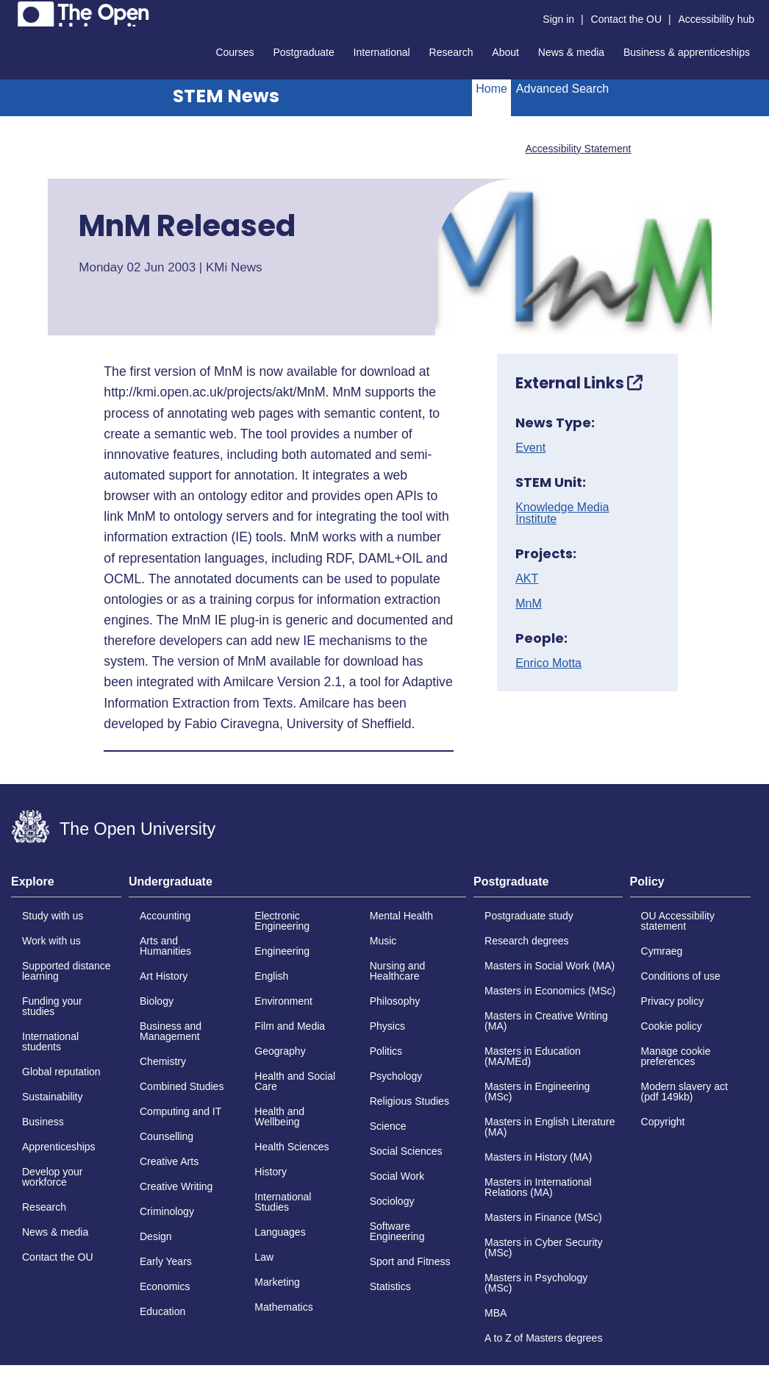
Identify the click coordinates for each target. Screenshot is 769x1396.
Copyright (663, 1122)
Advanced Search (562, 88)
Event (530, 448)
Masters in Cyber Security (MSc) (543, 1247)
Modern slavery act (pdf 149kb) (684, 1091)
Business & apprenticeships (686, 52)
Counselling (166, 1136)
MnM (528, 604)
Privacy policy (672, 1001)
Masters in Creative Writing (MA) (546, 1021)
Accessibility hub (717, 19)
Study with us (52, 916)
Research (451, 52)
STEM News (226, 96)
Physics (387, 1026)
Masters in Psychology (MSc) (535, 1283)
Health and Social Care (294, 1081)
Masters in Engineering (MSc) (537, 1091)
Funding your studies (52, 1006)
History (270, 1172)
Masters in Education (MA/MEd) (532, 1056)
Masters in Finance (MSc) (542, 1217)
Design (156, 1236)
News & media (571, 52)
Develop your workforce (52, 1177)
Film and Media (289, 1026)
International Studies (282, 1202)
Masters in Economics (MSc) (549, 991)
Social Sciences (406, 1151)
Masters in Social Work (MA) (549, 966)
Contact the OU (626, 19)
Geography (279, 1051)
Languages (279, 1232)
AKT (526, 579)
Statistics (390, 1286)
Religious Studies (409, 1101)
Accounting (165, 916)
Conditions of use (680, 976)
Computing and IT (180, 1111)
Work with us (51, 941)
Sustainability (52, 1097)
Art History (163, 976)
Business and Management (170, 1031)
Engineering (282, 951)
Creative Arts (169, 1161)
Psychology (396, 1076)
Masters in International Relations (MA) (538, 1187)
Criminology (167, 1211)
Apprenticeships (59, 1147)
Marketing (276, 1282)
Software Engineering (397, 1231)
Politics (386, 1051)
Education (162, 1311)
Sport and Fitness (410, 1261)
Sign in (558, 19)
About (505, 52)
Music (383, 941)
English (271, 976)
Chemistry (163, 1061)
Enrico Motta (548, 663)
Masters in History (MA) (538, 1157)
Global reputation (61, 1072)
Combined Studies (181, 1086)
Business (43, 1122)
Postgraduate (303, 52)
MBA (495, 1313)
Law (263, 1257)
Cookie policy (671, 1026)
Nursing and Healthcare (398, 971)
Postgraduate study (528, 916)
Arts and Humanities (165, 946)
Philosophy (395, 1001)
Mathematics (283, 1307)
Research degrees (526, 941)
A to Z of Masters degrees (543, 1338)
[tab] (66, 886)
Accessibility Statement (578, 148)
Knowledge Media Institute (562, 513)
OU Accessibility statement (678, 921)
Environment (283, 1001)
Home (491, 88)
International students (50, 1041)
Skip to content (11, 11)
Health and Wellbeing (279, 1116)
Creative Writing (176, 1186)
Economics (165, 1286)
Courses (234, 52)
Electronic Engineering (282, 921)
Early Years (166, 1261)
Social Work (397, 1176)
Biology (157, 1001)
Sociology (392, 1201)
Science (388, 1126)
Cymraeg (662, 951)
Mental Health (401, 916)
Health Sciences (291, 1147)
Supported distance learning (66, 971)
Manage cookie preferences (676, 1056)
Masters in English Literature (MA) (549, 1127)
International (382, 52)
